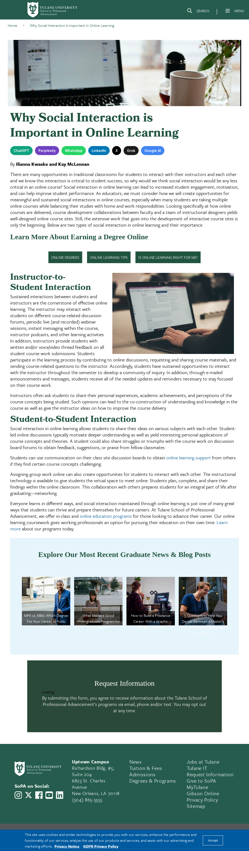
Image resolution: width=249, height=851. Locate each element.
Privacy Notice (66, 846)
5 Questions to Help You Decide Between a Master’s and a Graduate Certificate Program (203, 624)
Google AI (152, 150)
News (135, 761)
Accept (213, 840)
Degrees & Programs (152, 780)
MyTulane (197, 787)
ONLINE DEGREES (65, 257)
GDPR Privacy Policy (100, 846)
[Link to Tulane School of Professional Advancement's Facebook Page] (39, 795)
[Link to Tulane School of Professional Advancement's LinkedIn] (59, 795)
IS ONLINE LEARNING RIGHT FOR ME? (168, 257)
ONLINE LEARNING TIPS (109, 257)
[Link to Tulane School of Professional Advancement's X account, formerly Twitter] (28, 795)
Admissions (142, 774)
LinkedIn (99, 150)
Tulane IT (197, 768)
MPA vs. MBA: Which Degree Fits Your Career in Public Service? (46, 621)
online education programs (106, 516)
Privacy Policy (202, 799)
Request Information (210, 774)
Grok (131, 150)
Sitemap (196, 806)
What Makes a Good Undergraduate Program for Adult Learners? (98, 621)
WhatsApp (73, 150)
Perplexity (47, 150)
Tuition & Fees (145, 768)
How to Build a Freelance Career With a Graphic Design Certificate (150, 621)
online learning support (188, 457)
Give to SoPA (201, 780)
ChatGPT (21, 150)
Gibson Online (203, 793)
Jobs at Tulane (203, 761)
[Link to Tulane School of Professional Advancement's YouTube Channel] (49, 795)
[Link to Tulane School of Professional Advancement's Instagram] (18, 795)
